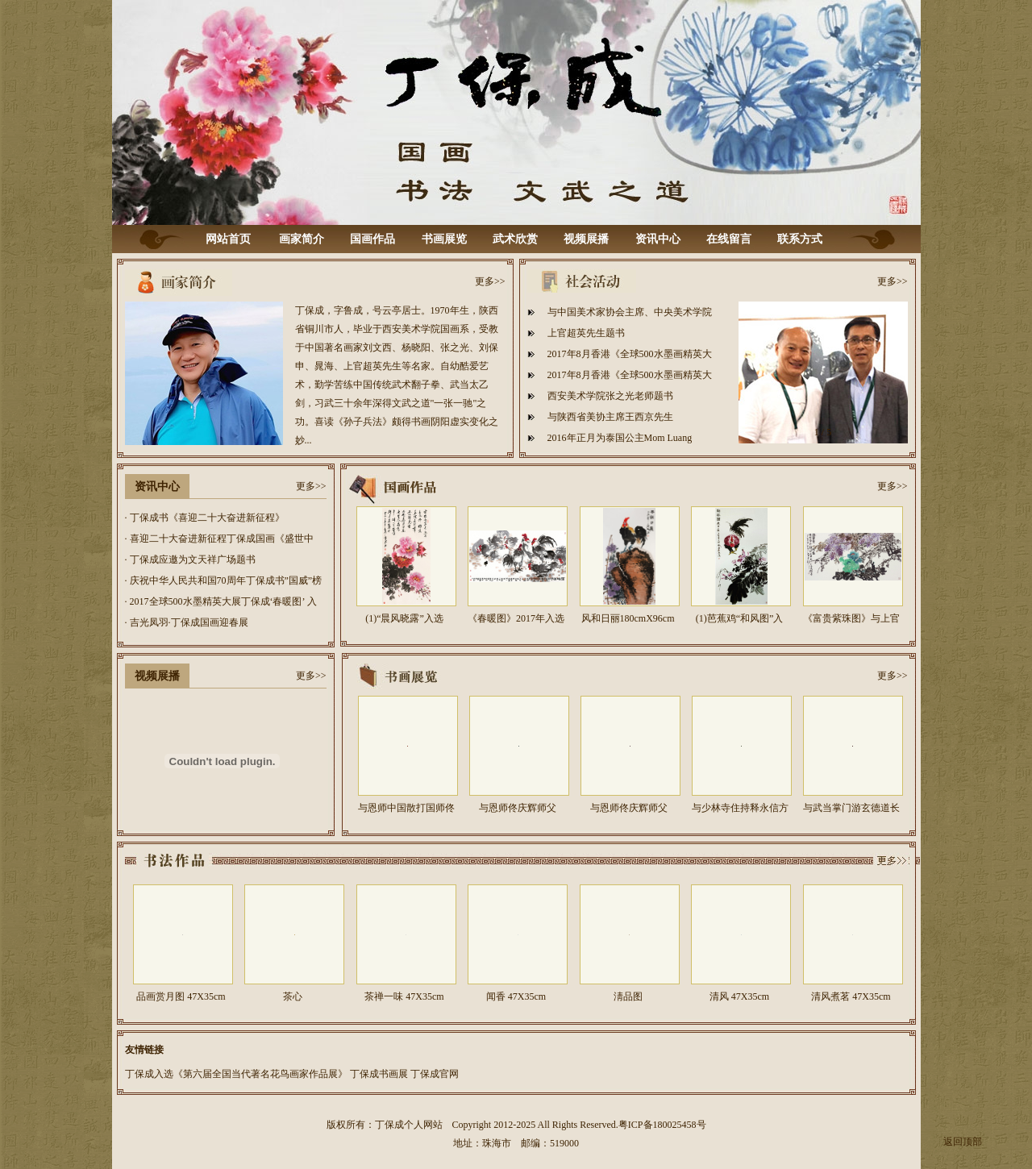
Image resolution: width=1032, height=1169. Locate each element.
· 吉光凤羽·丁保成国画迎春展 (186, 622)
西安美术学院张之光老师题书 (610, 395)
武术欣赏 (515, 239)
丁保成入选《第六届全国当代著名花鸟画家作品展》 (236, 1074)
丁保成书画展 (379, 1074)
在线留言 (728, 239)
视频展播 (586, 239)
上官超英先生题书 (586, 333)
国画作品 (372, 239)
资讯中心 (657, 239)
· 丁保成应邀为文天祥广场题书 (190, 559)
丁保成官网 (434, 1074)
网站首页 (228, 239)
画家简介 (301, 239)
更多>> (490, 281)
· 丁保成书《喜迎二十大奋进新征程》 (205, 517)
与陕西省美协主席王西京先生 (610, 416)
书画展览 (444, 239)
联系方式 (799, 239)
